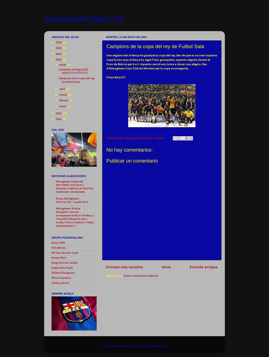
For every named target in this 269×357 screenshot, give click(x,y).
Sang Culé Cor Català (64, 263)
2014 (59, 54)
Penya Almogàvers (67, 198)
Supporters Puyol (62, 268)
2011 (59, 119)
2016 (59, 42)
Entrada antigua (204, 267)
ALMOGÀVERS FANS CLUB (84, 20)
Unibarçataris (60, 283)
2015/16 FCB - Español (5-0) (72, 202)
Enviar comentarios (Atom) (141, 276)
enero (63, 106)
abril (62, 89)
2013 (59, 59)
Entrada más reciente (124, 267)
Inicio (166, 267)
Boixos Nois (58, 258)
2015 (59, 48)
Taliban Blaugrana (63, 273)
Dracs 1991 (58, 243)
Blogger (162, 346)
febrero (64, 100)
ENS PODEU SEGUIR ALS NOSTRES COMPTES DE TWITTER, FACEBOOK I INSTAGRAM (74, 188)
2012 (59, 113)
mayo (63, 64)
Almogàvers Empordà (69, 181)
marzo (63, 95)
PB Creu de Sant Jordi (64, 253)
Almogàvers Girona (68, 208)
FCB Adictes (58, 248)
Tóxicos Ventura (61, 278)
